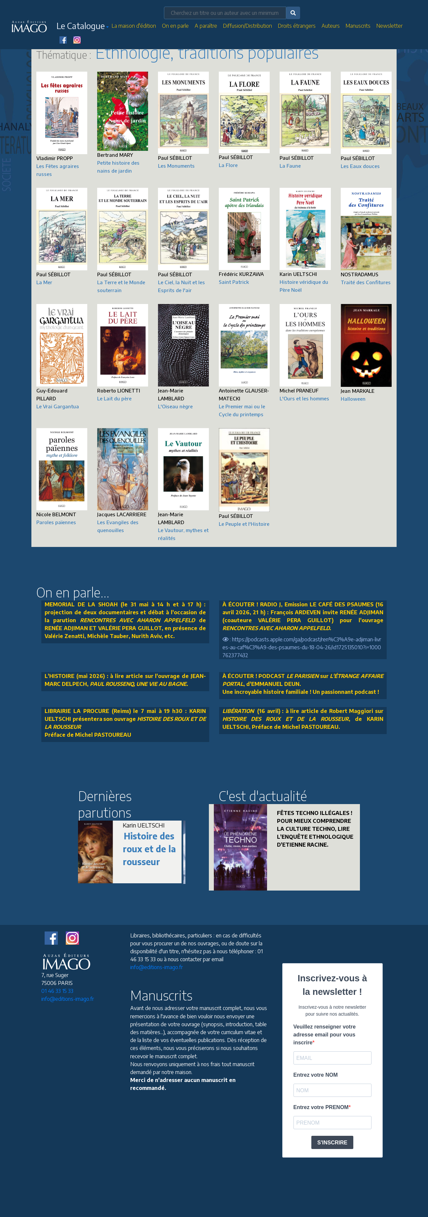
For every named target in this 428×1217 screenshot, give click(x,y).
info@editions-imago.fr (67, 999)
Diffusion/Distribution (247, 25)
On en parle (175, 25)
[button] (83, 27)
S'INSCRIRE (332, 1142)
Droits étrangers (297, 25)
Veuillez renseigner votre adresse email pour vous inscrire (324, 1034)
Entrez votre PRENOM (321, 1107)
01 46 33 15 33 (57, 991)
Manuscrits (358, 25)
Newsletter (389, 25)
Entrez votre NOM (315, 1075)
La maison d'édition (134, 25)
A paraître (206, 25)
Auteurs (331, 25)
